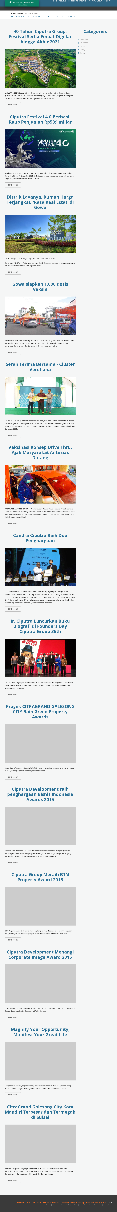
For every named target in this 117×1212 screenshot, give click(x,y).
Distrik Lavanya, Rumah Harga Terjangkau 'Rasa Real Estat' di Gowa (40, 202)
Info (89, 1)
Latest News (17, 16)
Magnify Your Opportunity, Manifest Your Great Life (40, 1031)
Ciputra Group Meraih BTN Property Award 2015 (40, 877)
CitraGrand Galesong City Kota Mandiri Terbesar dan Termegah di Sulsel (40, 1112)
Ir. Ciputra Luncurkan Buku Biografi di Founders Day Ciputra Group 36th (40, 626)
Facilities (82, 1)
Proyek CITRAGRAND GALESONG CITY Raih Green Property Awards (40, 711)
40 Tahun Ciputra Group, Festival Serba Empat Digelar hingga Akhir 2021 (40, 36)
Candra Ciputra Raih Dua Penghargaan (40, 537)
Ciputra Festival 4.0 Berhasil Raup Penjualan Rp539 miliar (40, 119)
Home (55, 1)
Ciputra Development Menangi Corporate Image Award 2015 (40, 954)
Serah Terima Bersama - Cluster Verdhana (40, 366)
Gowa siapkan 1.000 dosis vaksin (40, 286)
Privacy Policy (108, 1205)
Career (71, 16)
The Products (73, 1)
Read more (13, 105)
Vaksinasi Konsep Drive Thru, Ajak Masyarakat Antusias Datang (40, 452)
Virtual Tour (97, 1)
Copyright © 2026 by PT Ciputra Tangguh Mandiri (36, 1202)
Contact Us (108, 1)
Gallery (60, 16)
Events (47, 16)
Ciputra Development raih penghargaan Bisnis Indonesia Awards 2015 (40, 794)
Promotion (34, 16)
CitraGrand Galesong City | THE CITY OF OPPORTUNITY (82, 1202)
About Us (62, 1)
